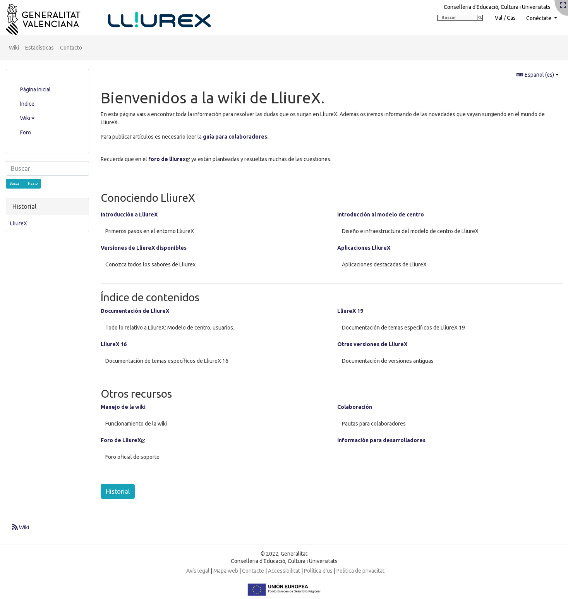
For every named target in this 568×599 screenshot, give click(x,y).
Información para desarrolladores (381, 440)
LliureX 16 (114, 344)
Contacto (71, 48)
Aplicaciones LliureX (363, 248)
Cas (511, 18)
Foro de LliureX (121, 440)
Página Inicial (35, 89)
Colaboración (354, 407)
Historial (118, 491)
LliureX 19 (350, 311)
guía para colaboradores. (236, 137)
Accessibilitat (284, 571)
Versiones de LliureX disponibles (144, 248)
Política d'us (318, 571)
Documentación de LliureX (135, 311)
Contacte (253, 571)
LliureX (18, 223)
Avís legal (197, 571)
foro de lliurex (167, 159)
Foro (25, 132)
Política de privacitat (360, 571)
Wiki (14, 48)
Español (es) (535, 75)
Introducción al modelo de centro (380, 214)
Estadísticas (39, 48)
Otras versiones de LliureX (372, 344)
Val (499, 18)
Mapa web (225, 571)
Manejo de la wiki (123, 407)
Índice (27, 104)
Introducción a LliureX (129, 214)
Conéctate (539, 18)
